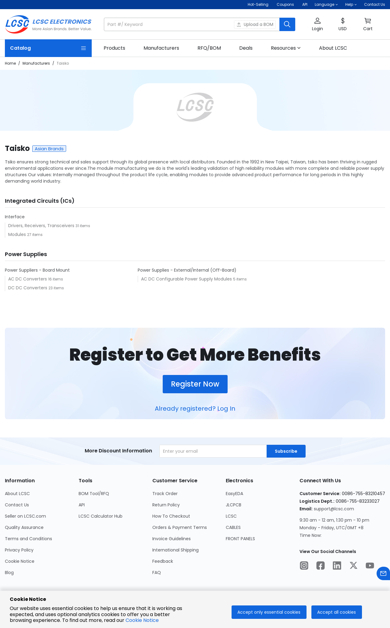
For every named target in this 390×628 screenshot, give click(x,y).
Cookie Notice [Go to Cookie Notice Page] (19, 561)
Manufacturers (36, 63)
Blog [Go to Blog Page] (9, 572)
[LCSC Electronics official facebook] (320, 566)
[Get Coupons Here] (285, 4)
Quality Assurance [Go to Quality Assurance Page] (24, 527)
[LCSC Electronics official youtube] (369, 566)
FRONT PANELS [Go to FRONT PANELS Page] (240, 539)
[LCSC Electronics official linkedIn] (337, 566)
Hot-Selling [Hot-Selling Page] (258, 4)
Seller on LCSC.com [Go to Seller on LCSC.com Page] (25, 516)
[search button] (287, 24)
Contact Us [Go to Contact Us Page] (17, 505)
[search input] (192, 24)
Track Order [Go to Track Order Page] (165, 494)
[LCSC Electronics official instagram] (304, 566)
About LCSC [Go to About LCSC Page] (17, 494)
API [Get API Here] (304, 4)
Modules (17, 234)
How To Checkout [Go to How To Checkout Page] (171, 516)
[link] (114, 48)
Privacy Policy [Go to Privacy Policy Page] (19, 550)
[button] (326, 4)
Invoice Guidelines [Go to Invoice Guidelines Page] (171, 539)
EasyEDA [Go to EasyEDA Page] (234, 494)
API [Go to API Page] (82, 505)
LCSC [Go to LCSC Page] (231, 516)
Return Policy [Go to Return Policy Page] (166, 505)
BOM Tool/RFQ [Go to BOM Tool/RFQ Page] (94, 494)
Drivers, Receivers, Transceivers (42, 226)
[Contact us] (383, 574)
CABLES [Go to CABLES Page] (233, 527)
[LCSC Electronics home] (48, 24)
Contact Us (374, 4)
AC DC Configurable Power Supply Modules (187, 279)
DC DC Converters (28, 288)
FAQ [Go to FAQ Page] (156, 572)
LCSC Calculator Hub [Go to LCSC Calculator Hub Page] (100, 516)
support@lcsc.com (334, 509)
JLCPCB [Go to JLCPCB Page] (233, 505)
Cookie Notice (142, 620)
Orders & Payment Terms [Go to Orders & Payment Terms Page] (179, 527)
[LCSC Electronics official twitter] (353, 566)
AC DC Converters (28, 279)
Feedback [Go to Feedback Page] (162, 561)
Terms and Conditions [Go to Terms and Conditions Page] (28, 539)
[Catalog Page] (48, 48)
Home (10, 63)
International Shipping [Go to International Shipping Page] (175, 550)
